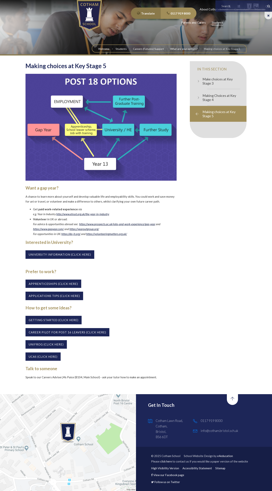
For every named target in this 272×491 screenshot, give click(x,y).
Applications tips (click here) (54, 296)
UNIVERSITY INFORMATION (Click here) (60, 254)
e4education (225, 456)
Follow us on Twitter (167, 482)
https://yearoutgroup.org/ (84, 229)
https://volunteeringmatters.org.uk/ (106, 234)
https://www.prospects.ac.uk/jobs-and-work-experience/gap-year (117, 224)
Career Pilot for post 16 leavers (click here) (67, 332)
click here (166, 461)
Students (121, 48)
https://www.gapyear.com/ (48, 229)
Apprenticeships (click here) (53, 283)
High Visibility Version (165, 468)
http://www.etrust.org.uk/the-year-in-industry (82, 214)
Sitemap (220, 468)
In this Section (212, 69)
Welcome (103, 48)
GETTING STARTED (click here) (53, 320)
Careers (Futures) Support (148, 48)
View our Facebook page (168, 475)
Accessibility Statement (197, 468)
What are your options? (184, 48)
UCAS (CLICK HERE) (43, 356)
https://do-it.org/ (70, 234)
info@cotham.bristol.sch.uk (219, 431)
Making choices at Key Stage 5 (222, 48)
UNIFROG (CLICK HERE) (46, 344)
